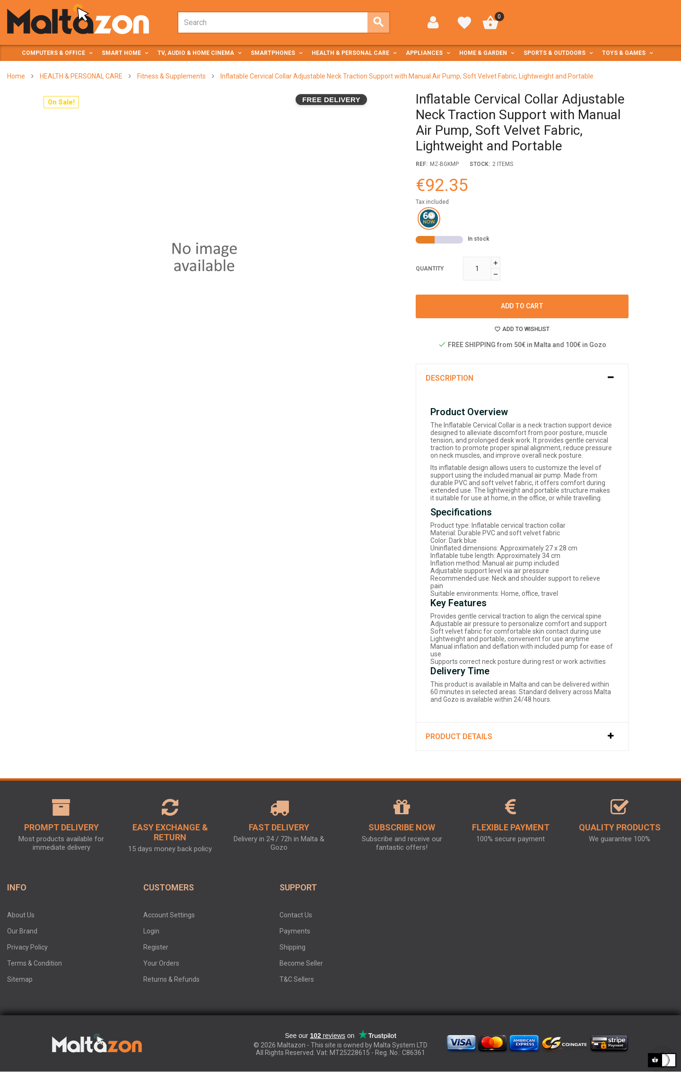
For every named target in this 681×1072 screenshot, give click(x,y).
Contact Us (295, 915)
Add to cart (522, 306)
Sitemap (20, 979)
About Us (21, 915)
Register (155, 947)
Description (449, 378)
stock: (480, 164)
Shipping (292, 947)
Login (151, 931)
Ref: (422, 164)
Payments (294, 931)
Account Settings (169, 915)
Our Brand (22, 931)
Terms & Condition (34, 963)
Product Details (459, 736)
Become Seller (301, 963)
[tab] (522, 378)
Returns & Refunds (171, 979)
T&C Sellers (296, 979)
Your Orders (161, 963)
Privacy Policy (27, 947)
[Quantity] (477, 268)
